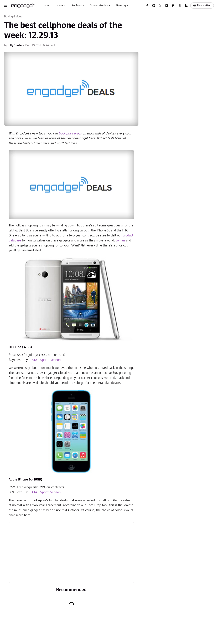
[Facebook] (147, 5)
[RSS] (186, 5)
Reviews (77, 5)
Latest (46, 5)
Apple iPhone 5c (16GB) (25, 479)
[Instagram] (153, 5)
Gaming (121, 5)
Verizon (55, 360)
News (60, 5)
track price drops (70, 133)
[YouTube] (166, 5)
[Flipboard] (173, 5)
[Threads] (179, 5)
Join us (120, 240)
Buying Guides (99, 5)
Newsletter (202, 5)
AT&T (35, 360)
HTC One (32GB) (20, 347)
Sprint (44, 360)
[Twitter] (160, 5)
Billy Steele (15, 45)
